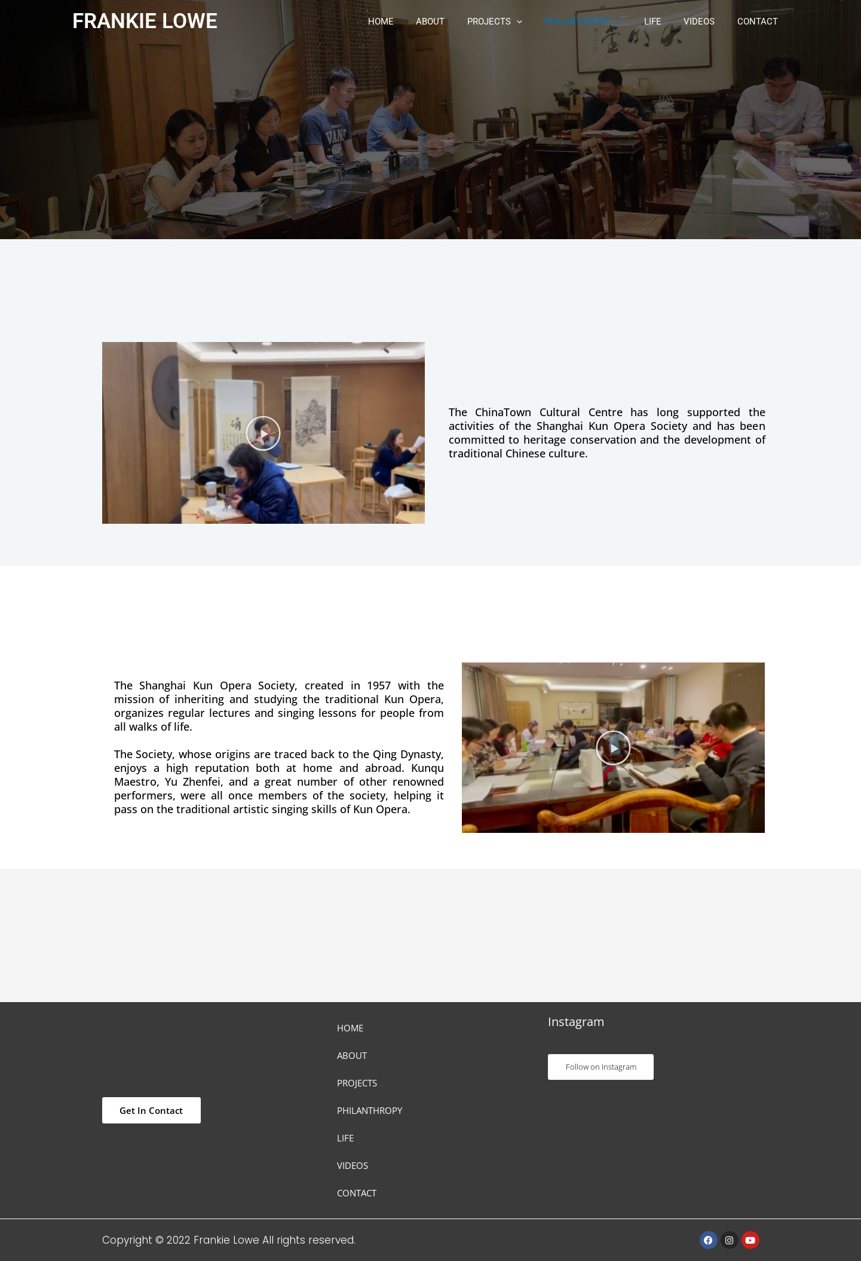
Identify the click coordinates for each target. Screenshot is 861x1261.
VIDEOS (706, 21)
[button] (537, 21)
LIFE (664, 21)
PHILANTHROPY (599, 21)
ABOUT (455, 21)
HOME (410, 21)
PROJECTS (515, 21)
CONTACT (760, 21)
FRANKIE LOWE (144, 21)
